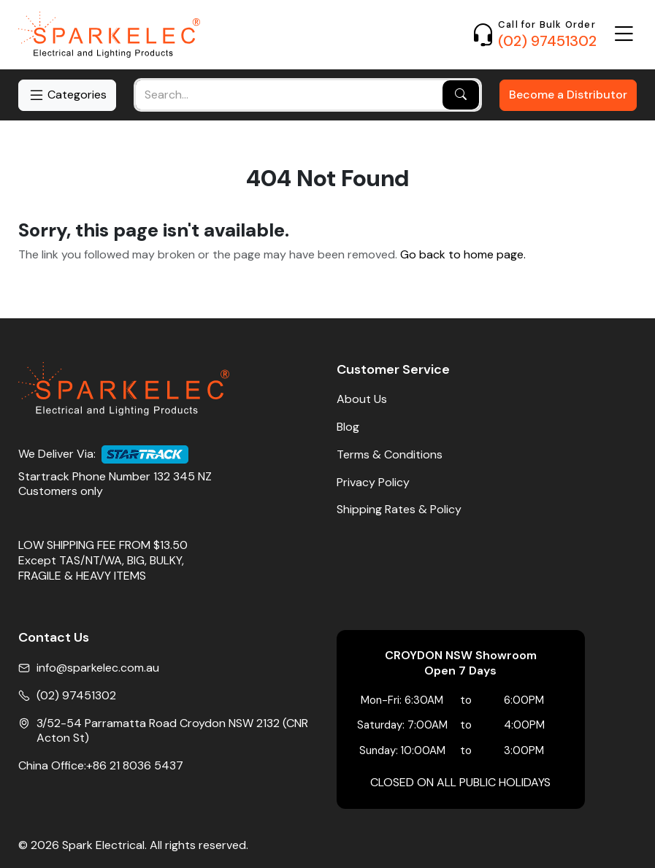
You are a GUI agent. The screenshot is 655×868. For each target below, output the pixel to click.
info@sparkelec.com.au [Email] (98, 668)
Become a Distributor (568, 94)
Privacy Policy (373, 482)
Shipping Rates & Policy (399, 509)
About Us (362, 399)
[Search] (461, 95)
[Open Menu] (623, 35)
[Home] (109, 35)
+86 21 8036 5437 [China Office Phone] (134, 765)
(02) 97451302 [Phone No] (76, 695)
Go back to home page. (463, 254)
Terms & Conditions (390, 455)
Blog (348, 427)
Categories (67, 95)
